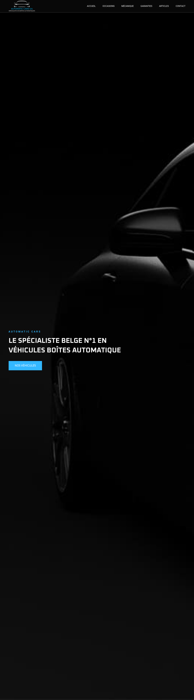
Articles (164, 6)
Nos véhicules (25, 365)
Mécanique (127, 6)
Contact (181, 6)
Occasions (108, 6)
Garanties (146, 6)
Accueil (91, 6)
